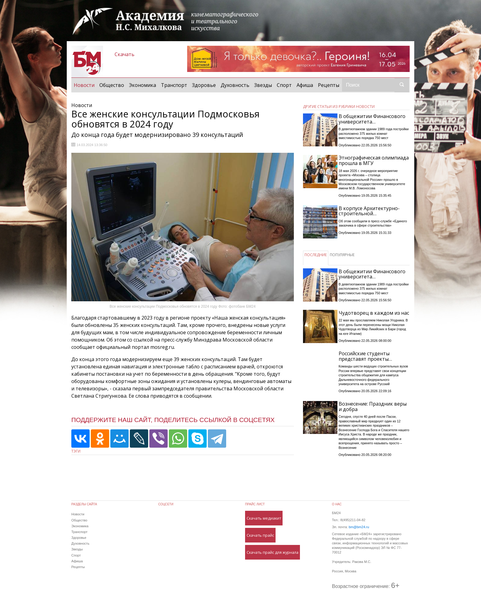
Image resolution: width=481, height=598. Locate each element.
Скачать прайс (260, 535)
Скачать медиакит (264, 518)
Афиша (305, 85)
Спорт (284, 85)
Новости (85, 84)
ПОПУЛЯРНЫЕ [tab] (342, 254)
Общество (111, 85)
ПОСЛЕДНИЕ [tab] (316, 254)
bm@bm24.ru (359, 527)
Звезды (263, 85)
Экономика (142, 85)
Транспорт (174, 85)
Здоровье (204, 85)
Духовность (235, 85)
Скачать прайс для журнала (272, 552)
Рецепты (328, 85)
